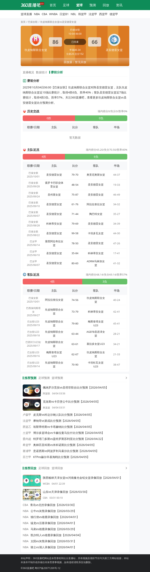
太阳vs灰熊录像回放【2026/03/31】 (53, 541)
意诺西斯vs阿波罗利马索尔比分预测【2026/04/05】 (66, 451)
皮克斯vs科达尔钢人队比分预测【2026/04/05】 (63, 415)
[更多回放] (125, 468)
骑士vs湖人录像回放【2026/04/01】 (53, 547)
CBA (44, 14)
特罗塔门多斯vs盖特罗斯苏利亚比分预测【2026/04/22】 (68, 439)
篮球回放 (57, 468)
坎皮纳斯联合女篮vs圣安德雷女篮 (58, 22)
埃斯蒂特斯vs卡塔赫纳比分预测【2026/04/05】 (63, 427)
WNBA (53, 14)
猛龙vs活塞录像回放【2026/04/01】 (53, 523)
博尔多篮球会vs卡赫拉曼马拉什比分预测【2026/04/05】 (68, 433)
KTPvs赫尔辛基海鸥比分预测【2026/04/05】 (61, 457)
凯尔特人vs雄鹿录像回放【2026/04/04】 (56, 535)
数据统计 (41, 72)
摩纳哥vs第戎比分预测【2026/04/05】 (57, 421)
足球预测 (44, 378)
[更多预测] (125, 378)
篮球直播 (79, 5)
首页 (23, 22)
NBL (73, 14)
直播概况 (28, 72)
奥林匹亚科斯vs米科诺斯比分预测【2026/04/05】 (64, 445)
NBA (37, 14)
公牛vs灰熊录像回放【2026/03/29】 (53, 511)
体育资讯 (119, 5)
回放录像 (106, 5)
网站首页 (53, 5)
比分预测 (92, 5)
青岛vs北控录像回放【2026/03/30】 (53, 505)
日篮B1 (64, 14)
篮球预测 (57, 378)
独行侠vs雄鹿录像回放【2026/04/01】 (55, 517)
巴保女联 (33, 22)
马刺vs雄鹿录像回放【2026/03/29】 (53, 529)
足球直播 (66, 5)
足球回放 (44, 468)
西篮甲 (103, 14)
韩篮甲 (82, 14)
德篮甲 (114, 14)
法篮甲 (93, 14)
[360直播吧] (31, 5)
